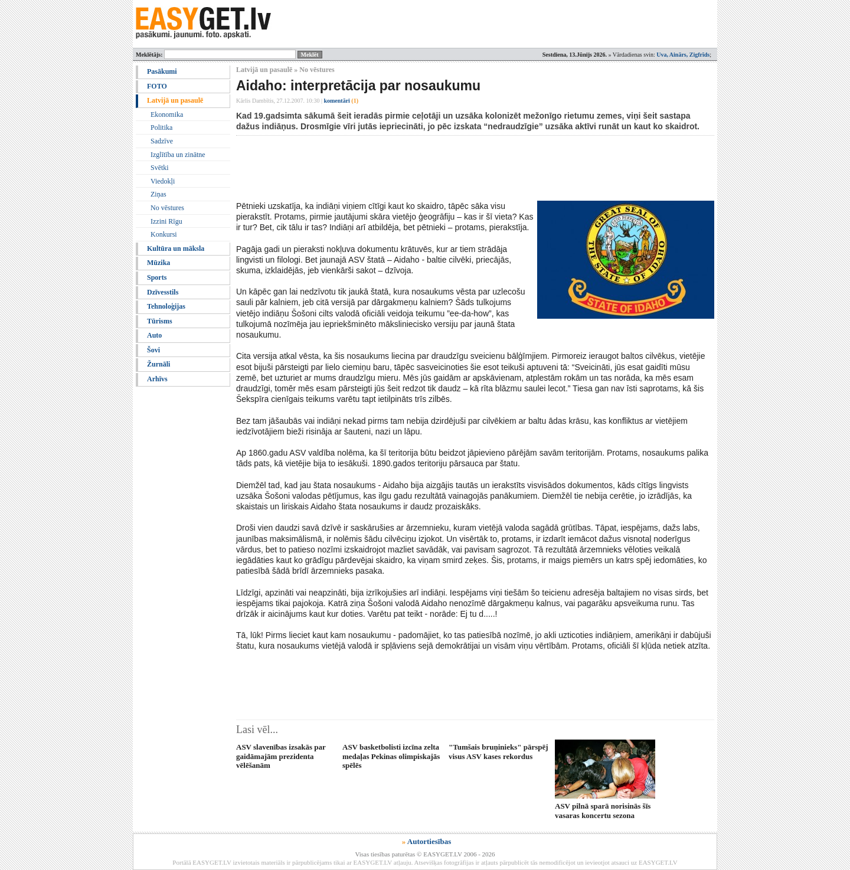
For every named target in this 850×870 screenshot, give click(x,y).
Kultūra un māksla (175, 248)
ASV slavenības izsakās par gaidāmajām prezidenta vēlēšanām (281, 756)
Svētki (160, 167)
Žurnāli (158, 364)
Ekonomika (167, 114)
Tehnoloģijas (166, 306)
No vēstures (167, 208)
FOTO (157, 86)
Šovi (153, 350)
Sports (156, 277)
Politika (161, 127)
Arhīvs (157, 379)
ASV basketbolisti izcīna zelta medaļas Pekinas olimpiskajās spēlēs (391, 756)
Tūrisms (159, 321)
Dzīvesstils (162, 292)
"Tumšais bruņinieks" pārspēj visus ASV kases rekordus (498, 751)
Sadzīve (162, 141)
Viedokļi (163, 181)
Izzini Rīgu (166, 221)
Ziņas (158, 194)
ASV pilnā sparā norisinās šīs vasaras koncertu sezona (602, 810)
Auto (154, 335)
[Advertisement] (451, 168)
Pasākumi (162, 71)
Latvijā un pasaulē (175, 100)
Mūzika (158, 263)
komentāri (340, 100)
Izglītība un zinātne (178, 155)
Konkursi (164, 234)
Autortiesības (429, 841)
